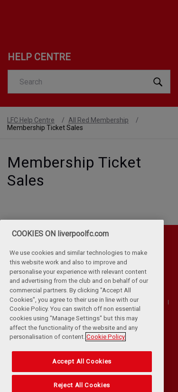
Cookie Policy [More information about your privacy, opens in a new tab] (105, 343)
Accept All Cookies (82, 368)
